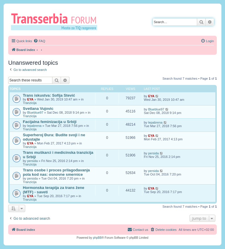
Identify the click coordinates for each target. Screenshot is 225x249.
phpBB (97, 237)
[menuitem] (39, 41)
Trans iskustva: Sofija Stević (49, 95)
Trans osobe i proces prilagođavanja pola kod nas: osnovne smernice (56, 172)
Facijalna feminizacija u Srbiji (49, 122)
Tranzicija (30, 103)
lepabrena (34, 125)
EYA (30, 99)
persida (32, 161)
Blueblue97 (35, 112)
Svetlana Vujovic (38, 108)
